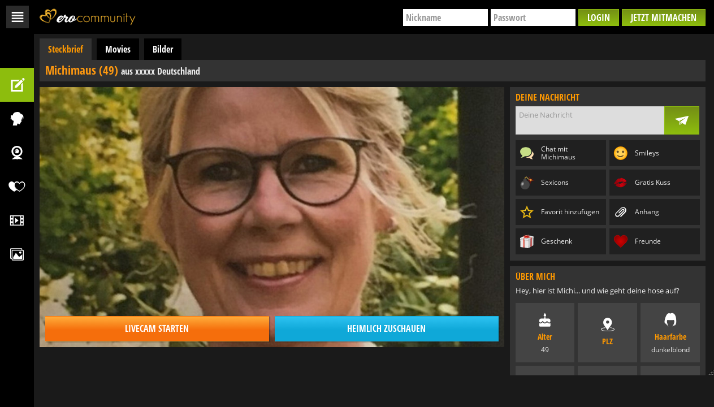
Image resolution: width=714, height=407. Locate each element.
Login (598, 17)
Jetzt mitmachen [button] (663, 17)
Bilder (163, 49)
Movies (118, 49)
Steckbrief (65, 49)
